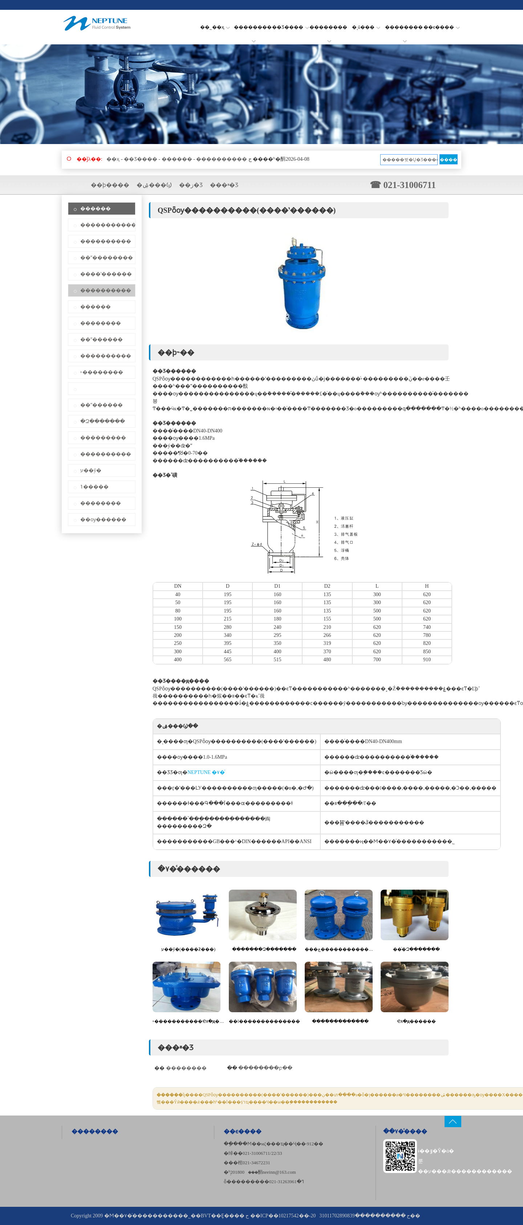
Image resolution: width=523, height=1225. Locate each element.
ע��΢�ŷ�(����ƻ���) (188, 949)
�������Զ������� (264, 949)
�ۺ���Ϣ (154, 185)
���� (448, 159)
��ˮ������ (101, 339)
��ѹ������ (103, 519)
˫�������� (101, 372)
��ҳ (112, 159)
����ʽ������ (106, 274)
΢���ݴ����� (94, 487)
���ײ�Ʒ (224, 185)
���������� (221, 159)
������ (177, 159)
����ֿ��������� (340, 1021)
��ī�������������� (264, 1021)
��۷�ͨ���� (405, 1131)
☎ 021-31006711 (403, 185)
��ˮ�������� (106, 257)
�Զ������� (102, 421)
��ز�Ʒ (191, 185)
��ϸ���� (110, 185)
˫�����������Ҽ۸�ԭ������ (188, 1021)
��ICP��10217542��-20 (283, 1215)
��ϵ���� (441, 27)
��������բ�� (265, 1068)
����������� (107, 225)
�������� (253, 31)
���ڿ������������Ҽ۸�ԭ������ (340, 949)
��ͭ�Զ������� (416, 949)
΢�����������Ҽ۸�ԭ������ (416, 1021)
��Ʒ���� (290, 27)
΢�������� (101, 388)
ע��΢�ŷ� (90, 470)
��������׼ (404, 31)
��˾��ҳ (215, 27)
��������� (103, 437)
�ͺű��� (366, 27)
